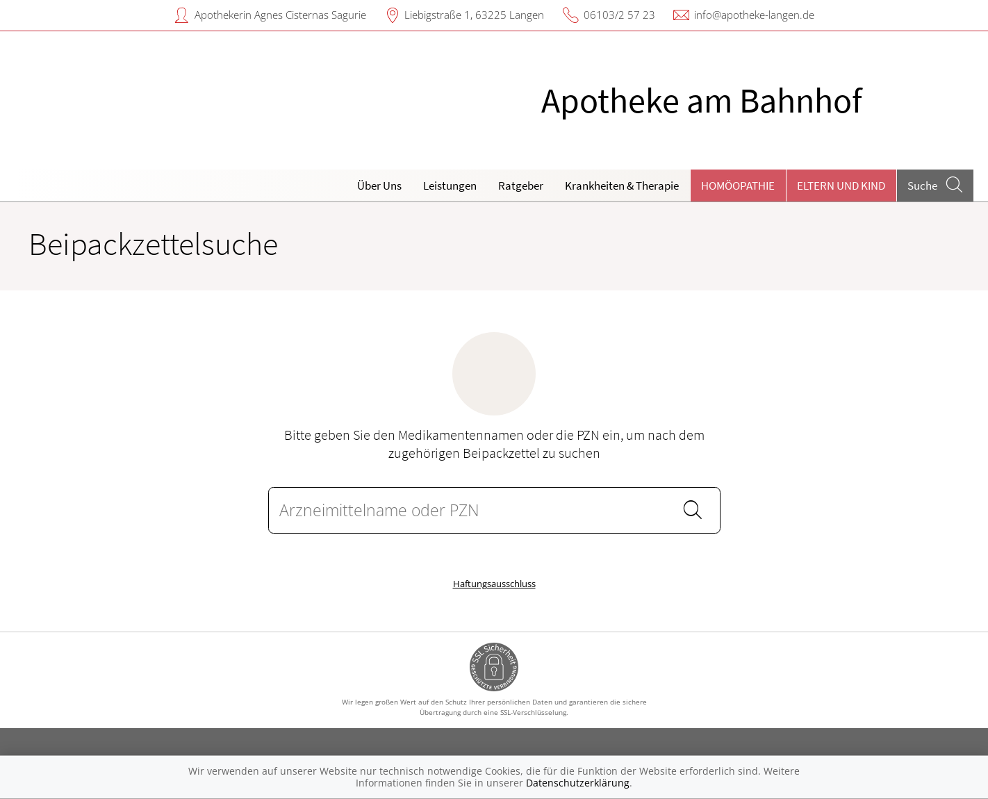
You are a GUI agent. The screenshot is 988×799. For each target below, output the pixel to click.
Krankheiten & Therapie (622, 185)
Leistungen (450, 185)
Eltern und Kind (841, 185)
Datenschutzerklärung (577, 782)
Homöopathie (738, 185)
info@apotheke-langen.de (754, 15)
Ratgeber (520, 185)
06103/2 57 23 (619, 15)
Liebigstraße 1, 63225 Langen (474, 15)
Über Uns (379, 185)
